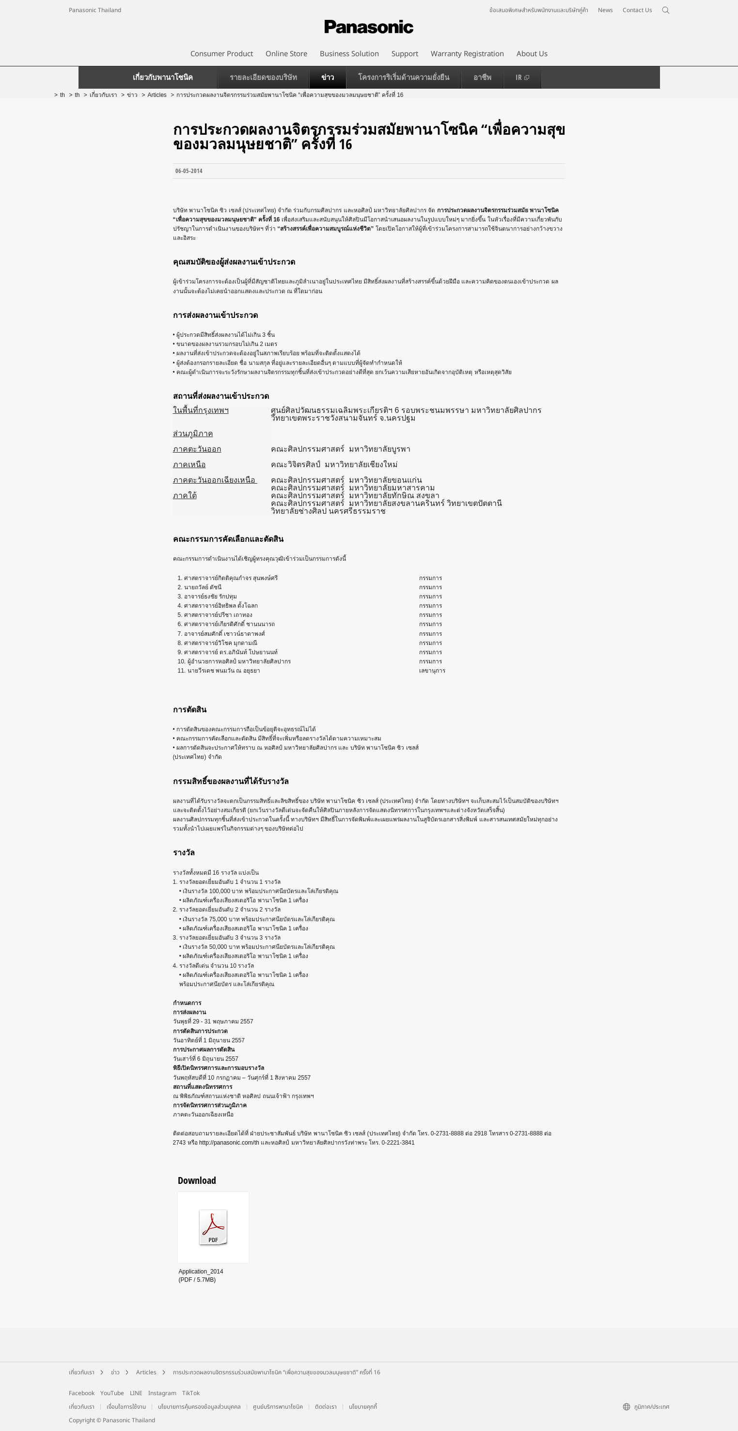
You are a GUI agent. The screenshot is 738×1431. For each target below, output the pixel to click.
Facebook (81, 1393)
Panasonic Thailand (95, 10)
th (62, 95)
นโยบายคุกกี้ (363, 1406)
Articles (156, 95)
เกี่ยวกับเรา (103, 95)
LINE (136, 1393)
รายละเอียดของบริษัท (263, 77)
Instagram (162, 1393)
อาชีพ (482, 77)
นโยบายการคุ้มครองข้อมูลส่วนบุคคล (199, 1406)
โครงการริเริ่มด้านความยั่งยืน (403, 77)
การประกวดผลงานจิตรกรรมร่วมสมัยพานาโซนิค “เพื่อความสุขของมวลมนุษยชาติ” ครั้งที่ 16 (276, 1372)
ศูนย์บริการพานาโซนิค (278, 1406)
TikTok (191, 1393)
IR (522, 77)
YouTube (112, 1393)
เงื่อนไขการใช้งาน (126, 1406)
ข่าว (327, 77)
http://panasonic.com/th (229, 1142)
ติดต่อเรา (326, 1406)
